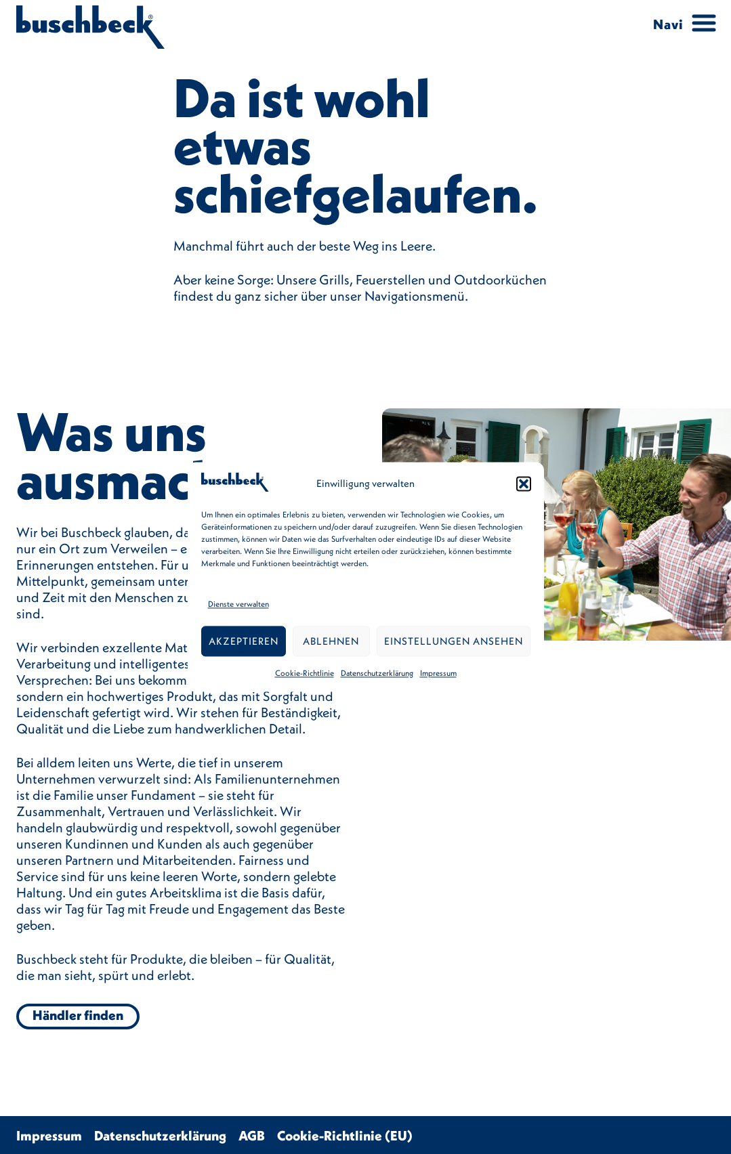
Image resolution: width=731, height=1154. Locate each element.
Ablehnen (331, 641)
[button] (523, 484)
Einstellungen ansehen (453, 641)
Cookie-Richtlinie (304, 673)
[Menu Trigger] (680, 23)
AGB (251, 1135)
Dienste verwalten (238, 604)
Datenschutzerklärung (377, 673)
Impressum (438, 673)
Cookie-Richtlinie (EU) (345, 1135)
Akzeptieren (243, 641)
